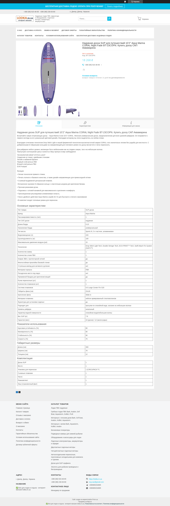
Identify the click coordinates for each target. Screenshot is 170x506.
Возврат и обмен (22, 423)
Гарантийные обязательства (92, 30)
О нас (19, 30)
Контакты (39, 36)
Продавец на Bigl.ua (85, 501)
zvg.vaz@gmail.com (96, 482)
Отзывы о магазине (23, 415)
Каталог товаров (24, 36)
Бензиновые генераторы (60, 430)
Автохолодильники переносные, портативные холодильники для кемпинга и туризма (67, 457)
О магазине (20, 426)
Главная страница (23, 408)
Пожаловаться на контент (93, 504)
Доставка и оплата (33, 30)
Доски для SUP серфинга (60, 463)
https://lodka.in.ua (95, 479)
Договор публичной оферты (26, 445)
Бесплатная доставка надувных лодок (94, 36)
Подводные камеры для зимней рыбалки (66, 434)
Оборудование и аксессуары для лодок (66, 437)
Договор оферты (69, 30)
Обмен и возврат (51, 30)
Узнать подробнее (115, 6)
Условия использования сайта (60, 36)
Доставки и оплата (23, 419)
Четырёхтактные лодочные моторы (64, 451)
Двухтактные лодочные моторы (63, 447)
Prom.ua (95, 499)
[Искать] (109, 19)
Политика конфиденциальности (122, 30)
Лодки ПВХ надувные (59, 408)
